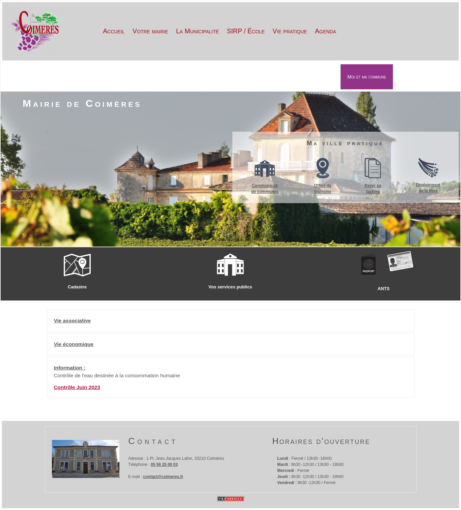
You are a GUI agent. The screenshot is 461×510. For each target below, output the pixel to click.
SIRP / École (245, 31)
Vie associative (72, 320)
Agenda (325, 31)
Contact (153, 441)
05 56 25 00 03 (164, 464)
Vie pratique (289, 31)
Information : (70, 368)
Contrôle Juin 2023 (77, 387)
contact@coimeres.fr (163, 476)
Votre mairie (150, 31)
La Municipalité (197, 31)
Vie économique (74, 344)
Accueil (113, 31)
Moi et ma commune (366, 76)
